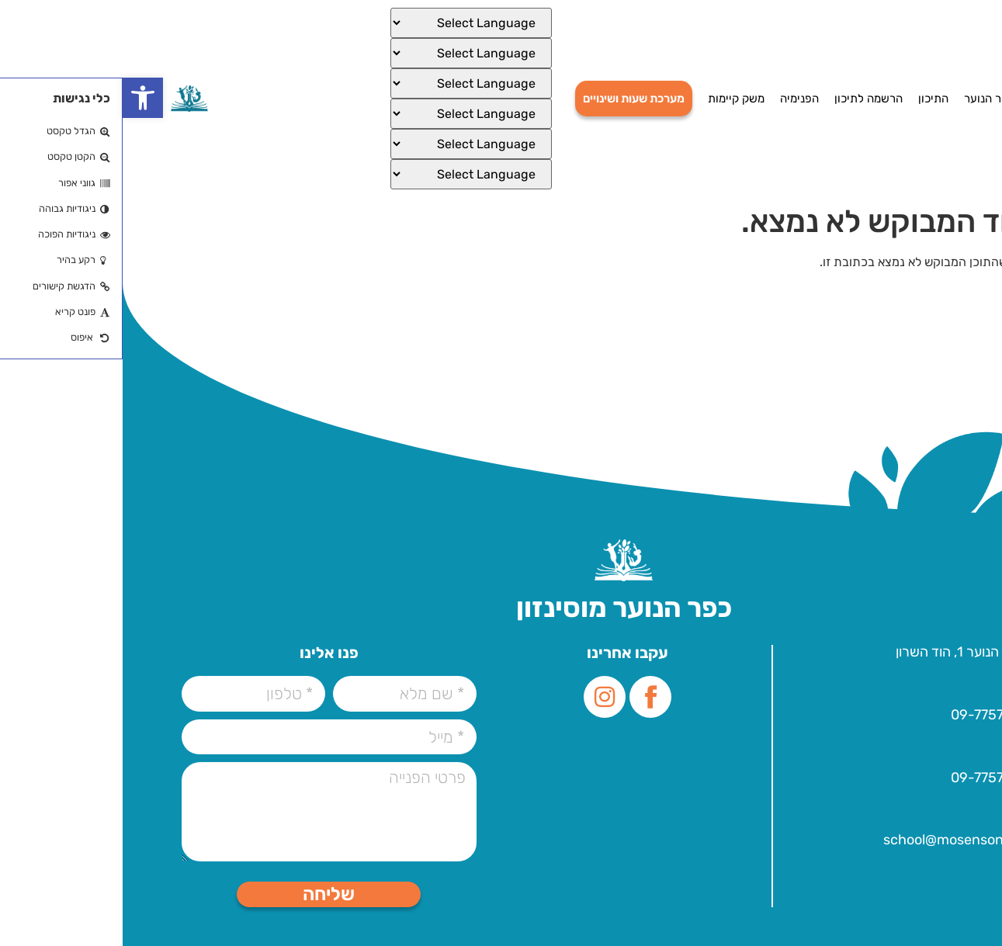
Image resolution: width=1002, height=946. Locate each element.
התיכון (811, 99)
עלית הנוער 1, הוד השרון (840, 651)
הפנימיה (676, 99)
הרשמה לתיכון (746, 99)
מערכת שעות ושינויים (511, 99)
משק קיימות (613, 99)
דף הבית (927, 99)
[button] (20, 98)
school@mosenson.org (834, 839)
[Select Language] (348, 23)
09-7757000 (867, 714)
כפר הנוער (866, 99)
